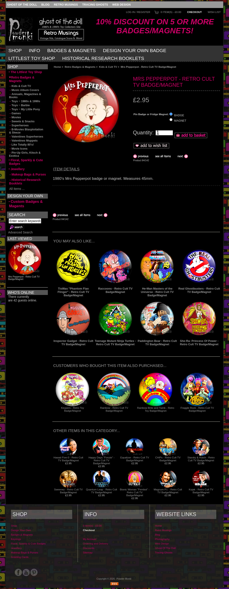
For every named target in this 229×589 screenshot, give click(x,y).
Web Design (121, 4)
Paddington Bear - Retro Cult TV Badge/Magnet (157, 342)
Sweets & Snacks (21, 121)
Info (34, 50)
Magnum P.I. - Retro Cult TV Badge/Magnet (168, 491)
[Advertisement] (102, 72)
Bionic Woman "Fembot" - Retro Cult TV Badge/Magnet (134, 492)
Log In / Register (138, 12)
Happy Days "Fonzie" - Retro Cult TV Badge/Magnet (101, 460)
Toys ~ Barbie (19, 105)
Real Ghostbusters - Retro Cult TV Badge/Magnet (199, 290)
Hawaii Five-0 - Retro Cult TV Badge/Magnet (68, 459)
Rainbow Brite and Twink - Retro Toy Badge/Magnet (155, 409)
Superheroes (19, 125)
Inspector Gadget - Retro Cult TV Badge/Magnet (73, 342)
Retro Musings (66, 4)
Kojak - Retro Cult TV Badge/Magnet (201, 491)
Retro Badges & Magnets (80, 66)
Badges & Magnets (71, 50)
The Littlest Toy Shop (25, 72)
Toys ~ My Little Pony (24, 109)
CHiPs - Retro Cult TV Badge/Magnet (167, 459)
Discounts (88, 548)
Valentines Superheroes (26, 136)
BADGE (179, 115)
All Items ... (17, 189)
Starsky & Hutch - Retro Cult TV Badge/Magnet (201, 459)
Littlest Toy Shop (31, 58)
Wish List (214, 12)
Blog (45, 4)
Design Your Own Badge (134, 50)
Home (57, 66)
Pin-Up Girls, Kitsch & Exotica (24, 154)
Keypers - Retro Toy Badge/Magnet (72, 409)
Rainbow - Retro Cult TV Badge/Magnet (114, 409)
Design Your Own (21, 530)
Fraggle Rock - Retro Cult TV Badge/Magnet (197, 409)
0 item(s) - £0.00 (171, 12)
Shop (15, 50)
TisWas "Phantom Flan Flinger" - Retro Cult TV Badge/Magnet (73, 292)
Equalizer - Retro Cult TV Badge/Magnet (134, 459)
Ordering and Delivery (95, 543)
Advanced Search (20, 232)
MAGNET (180, 120)
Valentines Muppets (23, 140)
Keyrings (16, 539)
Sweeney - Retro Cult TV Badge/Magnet (68, 491)
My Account (89, 539)
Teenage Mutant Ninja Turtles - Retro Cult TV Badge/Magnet (115, 342)
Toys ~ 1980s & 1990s (24, 101)
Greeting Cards (20, 556)
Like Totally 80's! (21, 144)
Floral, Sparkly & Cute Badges (26, 161)
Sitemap (88, 552)
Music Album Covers (24, 90)
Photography (162, 539)
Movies (15, 117)
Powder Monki (124, 579)
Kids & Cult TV (108, 66)
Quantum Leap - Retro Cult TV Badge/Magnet (101, 491)
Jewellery (17, 169)
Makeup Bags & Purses (27, 174)
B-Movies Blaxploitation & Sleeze (26, 131)
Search (16, 214)
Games (15, 113)
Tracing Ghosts (95, 4)
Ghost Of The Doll (22, 4)
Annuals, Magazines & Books (25, 96)
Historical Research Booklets (103, 58)
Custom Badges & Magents (26, 203)
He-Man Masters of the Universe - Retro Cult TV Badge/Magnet (157, 292)
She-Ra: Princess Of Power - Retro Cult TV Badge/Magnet (199, 342)
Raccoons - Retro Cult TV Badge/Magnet (115, 290)
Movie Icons (18, 148)
